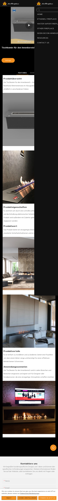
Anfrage (8, 60)
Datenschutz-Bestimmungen (29, 493)
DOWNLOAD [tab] (35, 73)
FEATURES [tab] (22, 73)
